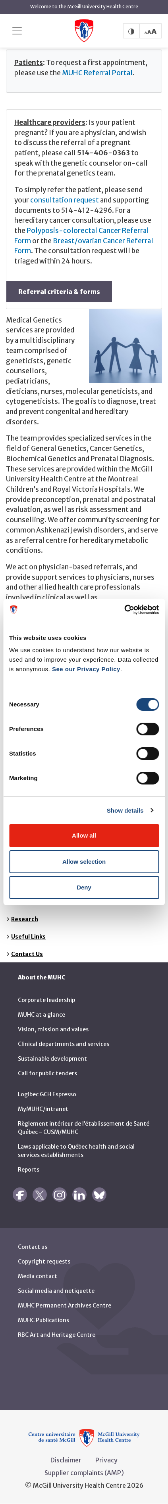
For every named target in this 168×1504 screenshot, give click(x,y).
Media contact (37, 1276)
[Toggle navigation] (17, 30)
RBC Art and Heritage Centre (56, 1334)
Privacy (106, 1460)
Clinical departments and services (63, 1044)
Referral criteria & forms (59, 292)
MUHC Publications (43, 1320)
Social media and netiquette (56, 1290)
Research (24, 919)
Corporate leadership (46, 1000)
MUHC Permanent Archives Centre (64, 1305)
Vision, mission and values (53, 1029)
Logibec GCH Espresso (47, 1094)
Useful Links (28, 936)
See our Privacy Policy (86, 669)
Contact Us (27, 954)
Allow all (84, 835)
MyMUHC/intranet (43, 1109)
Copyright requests (44, 1261)
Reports (28, 1169)
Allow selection (84, 861)
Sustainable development (52, 1058)
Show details (125, 810)
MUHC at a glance (41, 1014)
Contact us (32, 1246)
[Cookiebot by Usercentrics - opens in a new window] (124, 610)
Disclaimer (65, 1460)
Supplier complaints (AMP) (84, 1473)
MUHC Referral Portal (97, 73)
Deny (84, 887)
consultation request (64, 200)
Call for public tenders (47, 1073)
